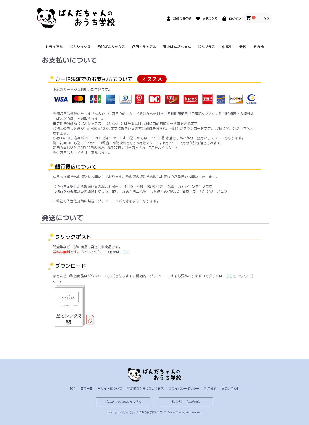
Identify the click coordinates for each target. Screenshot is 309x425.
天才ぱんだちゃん (177, 46)
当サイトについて (110, 388)
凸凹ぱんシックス (111, 46)
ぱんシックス (80, 46)
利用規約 (210, 388)
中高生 (227, 46)
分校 (242, 46)
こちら (124, 252)
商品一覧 (86, 388)
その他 (258, 46)
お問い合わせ (231, 388)
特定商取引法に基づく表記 (145, 388)
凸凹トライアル (144, 46)
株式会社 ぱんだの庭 (186, 402)
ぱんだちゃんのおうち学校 (123, 402)
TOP (72, 388)
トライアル (54, 46)
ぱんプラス (206, 46)
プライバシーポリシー (184, 388)
